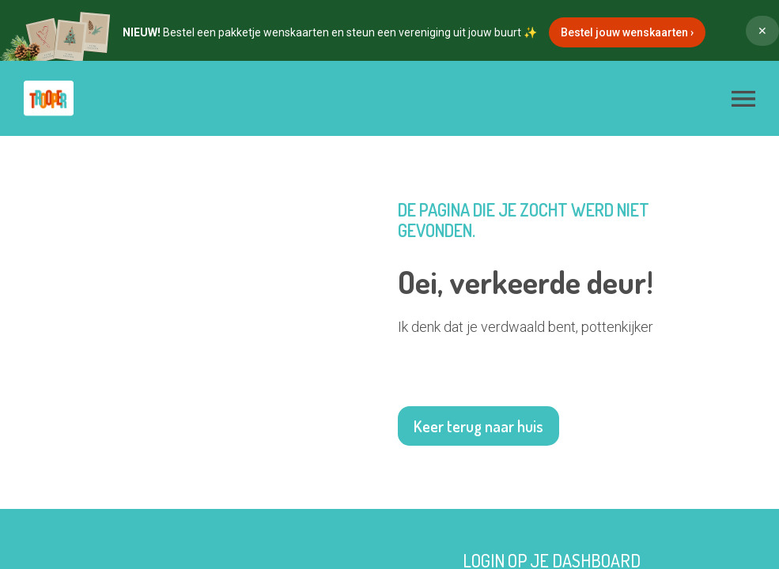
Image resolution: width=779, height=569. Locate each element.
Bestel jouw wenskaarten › (627, 32)
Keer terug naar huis (478, 426)
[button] (743, 99)
